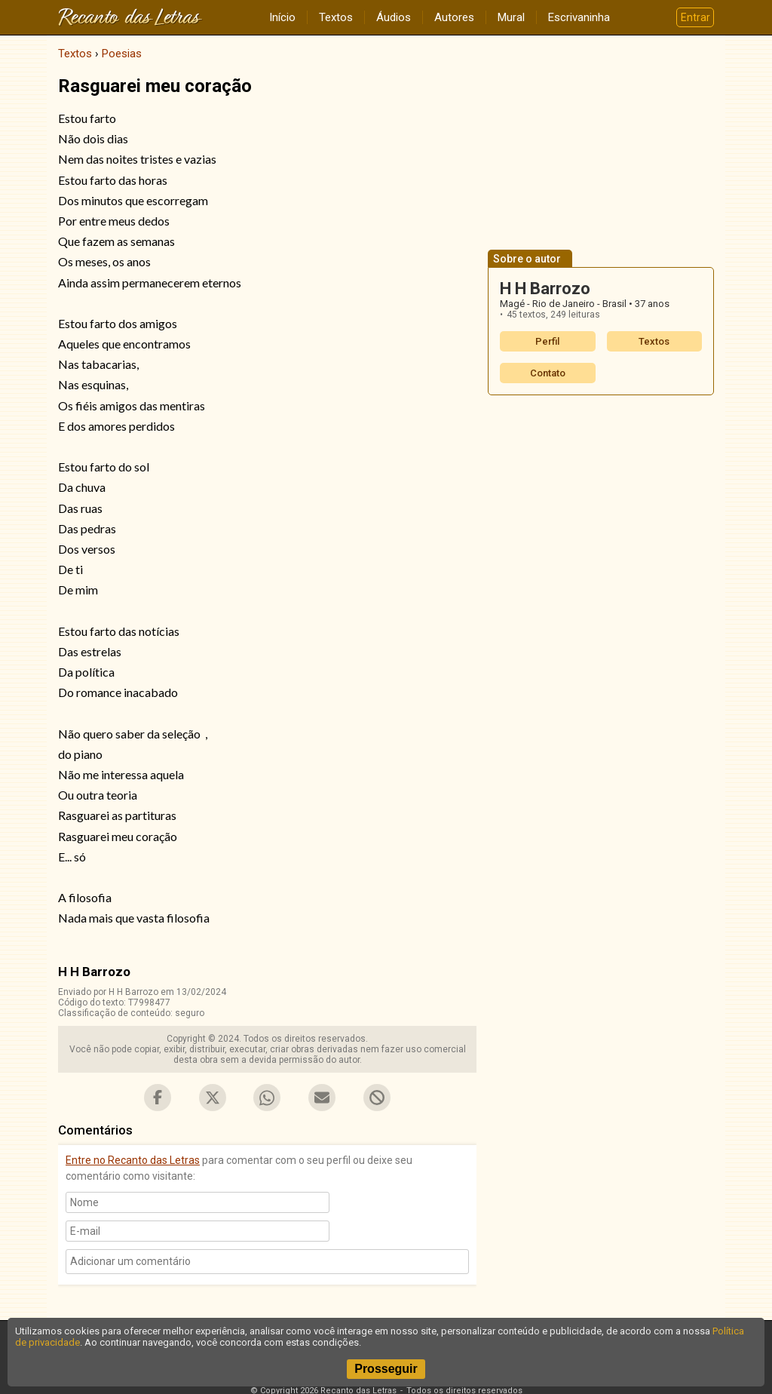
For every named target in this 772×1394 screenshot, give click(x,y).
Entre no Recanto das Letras (133, 1160)
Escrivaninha (579, 17)
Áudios (393, 17)
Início (282, 17)
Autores (454, 17)
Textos (336, 17)
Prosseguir (386, 1368)
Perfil (547, 341)
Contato (547, 373)
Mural (511, 17)
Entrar (695, 17)
